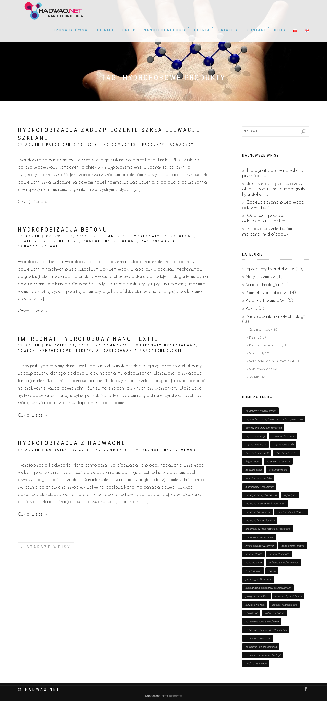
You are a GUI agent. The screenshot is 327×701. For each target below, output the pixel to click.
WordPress (175, 696)
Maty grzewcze (260, 276)
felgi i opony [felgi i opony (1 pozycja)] (252, 461)
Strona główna (69, 30)
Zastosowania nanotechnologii (142, 350)
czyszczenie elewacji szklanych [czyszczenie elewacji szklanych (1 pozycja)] (263, 427)
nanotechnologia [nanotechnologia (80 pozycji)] (279, 553)
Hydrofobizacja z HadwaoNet (74, 443)
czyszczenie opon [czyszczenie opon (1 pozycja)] (255, 444)
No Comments (120, 144)
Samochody (256, 353)
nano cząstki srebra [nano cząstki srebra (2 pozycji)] (292, 545)
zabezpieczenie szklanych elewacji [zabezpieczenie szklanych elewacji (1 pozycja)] (266, 629)
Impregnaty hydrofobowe (163, 236)
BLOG (280, 30)
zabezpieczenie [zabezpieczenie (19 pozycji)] (274, 612)
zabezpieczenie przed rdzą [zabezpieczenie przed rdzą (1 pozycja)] (262, 621)
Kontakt (256, 30)
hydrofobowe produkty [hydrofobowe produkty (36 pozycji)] (258, 478)
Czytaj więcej (31, 201)
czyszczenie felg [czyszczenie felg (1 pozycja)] (255, 436)
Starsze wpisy (46, 547)
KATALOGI (228, 30)
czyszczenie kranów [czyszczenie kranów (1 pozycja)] (283, 436)
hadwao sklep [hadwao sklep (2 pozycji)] (253, 469)
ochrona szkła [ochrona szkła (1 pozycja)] (253, 570)
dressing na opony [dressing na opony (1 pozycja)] (286, 452)
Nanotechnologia (165, 30)
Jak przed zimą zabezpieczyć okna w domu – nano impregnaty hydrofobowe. (273, 189)
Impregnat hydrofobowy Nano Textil (88, 339)
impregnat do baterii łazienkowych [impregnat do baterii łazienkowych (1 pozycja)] (265, 503)
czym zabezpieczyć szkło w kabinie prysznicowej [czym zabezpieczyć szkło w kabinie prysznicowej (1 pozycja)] (274, 419)
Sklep (129, 30)
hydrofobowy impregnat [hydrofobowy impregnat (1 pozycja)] (259, 486)
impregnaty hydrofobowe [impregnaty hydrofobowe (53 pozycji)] (260, 520)
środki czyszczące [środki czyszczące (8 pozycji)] (256, 663)
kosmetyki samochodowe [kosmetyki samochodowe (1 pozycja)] (259, 537)
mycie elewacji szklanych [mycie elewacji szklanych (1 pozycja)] (259, 545)
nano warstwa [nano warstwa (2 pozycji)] (253, 562)
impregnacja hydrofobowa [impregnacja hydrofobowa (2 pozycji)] (261, 495)
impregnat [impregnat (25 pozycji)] (290, 495)
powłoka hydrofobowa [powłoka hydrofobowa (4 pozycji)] (288, 596)
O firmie (105, 30)
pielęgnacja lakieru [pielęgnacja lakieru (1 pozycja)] (256, 596)
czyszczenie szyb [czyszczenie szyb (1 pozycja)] (283, 444)
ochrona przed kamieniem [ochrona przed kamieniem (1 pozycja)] (284, 562)
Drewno (254, 337)
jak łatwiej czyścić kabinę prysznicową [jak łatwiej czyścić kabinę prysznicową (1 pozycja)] (267, 528)
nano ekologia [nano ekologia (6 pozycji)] (253, 553)
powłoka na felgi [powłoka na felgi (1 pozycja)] (255, 604)
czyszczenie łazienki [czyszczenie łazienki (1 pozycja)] (256, 452)
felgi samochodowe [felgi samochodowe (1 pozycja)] (278, 461)
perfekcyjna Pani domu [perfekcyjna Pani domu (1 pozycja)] (258, 579)
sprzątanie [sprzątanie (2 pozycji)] (251, 612)
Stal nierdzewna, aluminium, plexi (271, 361)
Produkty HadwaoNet (168, 144)
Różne (251, 308)
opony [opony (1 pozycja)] (272, 570)
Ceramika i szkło (259, 329)
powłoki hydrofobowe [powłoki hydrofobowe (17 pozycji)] (284, 604)
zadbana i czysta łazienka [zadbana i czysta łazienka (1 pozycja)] (261, 646)
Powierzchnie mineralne (48, 241)
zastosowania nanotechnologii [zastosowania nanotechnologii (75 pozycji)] (263, 655)
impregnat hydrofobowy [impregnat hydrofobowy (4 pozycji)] (291, 511)
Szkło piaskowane (260, 369)
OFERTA (202, 30)
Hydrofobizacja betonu (63, 229)
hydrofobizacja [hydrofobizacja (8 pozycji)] (278, 469)
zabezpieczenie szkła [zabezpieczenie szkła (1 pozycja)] (258, 638)
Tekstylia (87, 350)
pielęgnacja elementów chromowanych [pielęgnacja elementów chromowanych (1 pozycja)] (268, 587)
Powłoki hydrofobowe (110, 241)
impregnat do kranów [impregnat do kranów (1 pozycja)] (257, 511)
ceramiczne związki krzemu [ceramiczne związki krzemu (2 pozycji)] (260, 410)
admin (32, 144)
